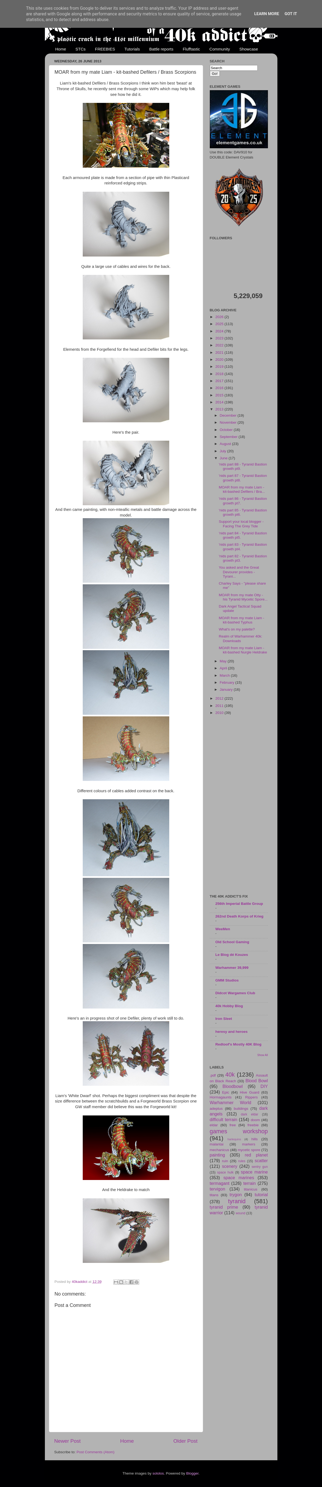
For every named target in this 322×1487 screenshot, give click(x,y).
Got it (290, 13)
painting (217, 1154)
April (224, 668)
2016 (219, 388)
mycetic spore (249, 1150)
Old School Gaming (232, 942)
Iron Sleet (223, 1019)
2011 (219, 706)
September (229, 437)
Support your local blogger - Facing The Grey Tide (241, 524)
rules (241, 1161)
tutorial (261, 1194)
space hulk (225, 1172)
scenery (229, 1166)
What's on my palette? (237, 629)
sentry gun (260, 1167)
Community (220, 49)
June (224, 458)
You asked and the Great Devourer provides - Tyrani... (239, 571)
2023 (219, 338)
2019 (219, 367)
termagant (220, 1183)
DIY (264, 1086)
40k (230, 1074)
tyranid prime (224, 1207)
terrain (249, 1183)
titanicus (250, 1189)
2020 (219, 360)
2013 (219, 409)
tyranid (237, 1201)
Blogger (192, 1473)
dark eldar (249, 1114)
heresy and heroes (231, 1032)
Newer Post (67, 1441)
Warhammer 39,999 (232, 968)
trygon (236, 1194)
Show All (262, 1055)
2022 (219, 345)
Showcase (248, 49)
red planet (256, 1154)
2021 (219, 352)
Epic (225, 1092)
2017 (219, 381)
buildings (241, 1109)
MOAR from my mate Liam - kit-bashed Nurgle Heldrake (243, 650)
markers (248, 1144)
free (233, 1125)
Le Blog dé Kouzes (231, 955)
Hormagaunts (221, 1097)
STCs (80, 49)
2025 (219, 324)
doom (255, 1120)
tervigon (217, 1188)
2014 (219, 402)
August (226, 444)
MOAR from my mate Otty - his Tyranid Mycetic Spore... (243, 597)
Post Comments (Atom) (95, 1452)
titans (214, 1195)
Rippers (251, 1097)
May (224, 661)
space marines (238, 1177)
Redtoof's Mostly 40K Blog (238, 1044)
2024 (219, 331)
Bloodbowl (233, 1086)
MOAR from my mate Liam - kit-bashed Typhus (241, 620)
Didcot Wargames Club (235, 993)
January (227, 689)
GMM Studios (227, 980)
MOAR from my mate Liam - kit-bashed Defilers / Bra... (242, 489)
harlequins (234, 1139)
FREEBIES (105, 49)
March (225, 675)
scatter (261, 1160)
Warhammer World (230, 1102)
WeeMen (222, 929)
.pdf (213, 1075)
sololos (158, 1473)
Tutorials (132, 49)
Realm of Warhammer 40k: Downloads (240, 638)
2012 (219, 698)
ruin (225, 1161)
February (227, 682)
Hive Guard (249, 1092)
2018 (219, 374)
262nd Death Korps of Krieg (239, 916)
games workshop (239, 1131)
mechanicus (219, 1150)
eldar (214, 1125)
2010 (219, 713)
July (223, 451)
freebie (253, 1125)
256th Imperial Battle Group (239, 904)
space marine (254, 1171)
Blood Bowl (256, 1080)
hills (254, 1139)
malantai (217, 1144)
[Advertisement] (239, 805)
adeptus (216, 1109)
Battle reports (161, 49)
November (229, 422)
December (229, 415)
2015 (219, 395)
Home (60, 49)
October (227, 430)
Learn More (266, 13)
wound (240, 1213)
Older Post (185, 1441)
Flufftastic (191, 49)
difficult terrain (223, 1119)
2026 (219, 317)
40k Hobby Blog (229, 1006)
